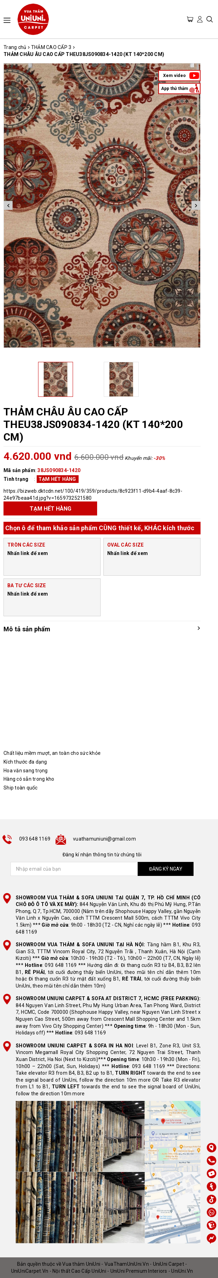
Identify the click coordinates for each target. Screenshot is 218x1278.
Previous (8, 205)
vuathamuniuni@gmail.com (104, 839)
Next (195, 205)
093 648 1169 (34, 839)
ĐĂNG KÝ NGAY (165, 869)
